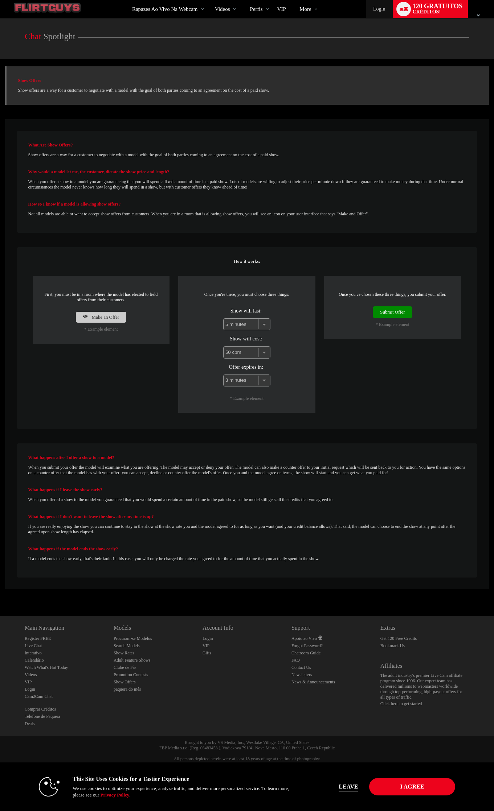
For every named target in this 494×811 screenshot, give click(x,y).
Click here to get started (401, 703)
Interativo (33, 652)
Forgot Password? (307, 645)
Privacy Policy (114, 795)
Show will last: (246, 311)
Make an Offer (101, 317)
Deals (29, 723)
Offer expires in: (246, 367)
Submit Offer (392, 312)
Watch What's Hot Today (46, 667)
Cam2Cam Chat (39, 696)
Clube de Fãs (125, 667)
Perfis (256, 9)
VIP (281, 9)
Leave (348, 786)
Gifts (207, 652)
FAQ (295, 660)
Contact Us (301, 667)
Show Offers (125, 681)
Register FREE (38, 638)
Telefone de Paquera (42, 716)
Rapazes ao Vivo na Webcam (165, 9)
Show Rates (124, 652)
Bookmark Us (392, 645)
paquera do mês (127, 689)
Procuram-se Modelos (133, 638)
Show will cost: (246, 339)
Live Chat (33, 645)
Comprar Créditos (40, 709)
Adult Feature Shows (132, 660)
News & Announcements (313, 681)
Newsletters (301, 674)
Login (379, 9)
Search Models (127, 645)
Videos (222, 9)
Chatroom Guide (306, 652)
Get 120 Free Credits (398, 638)
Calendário (34, 660)
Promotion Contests (131, 674)
